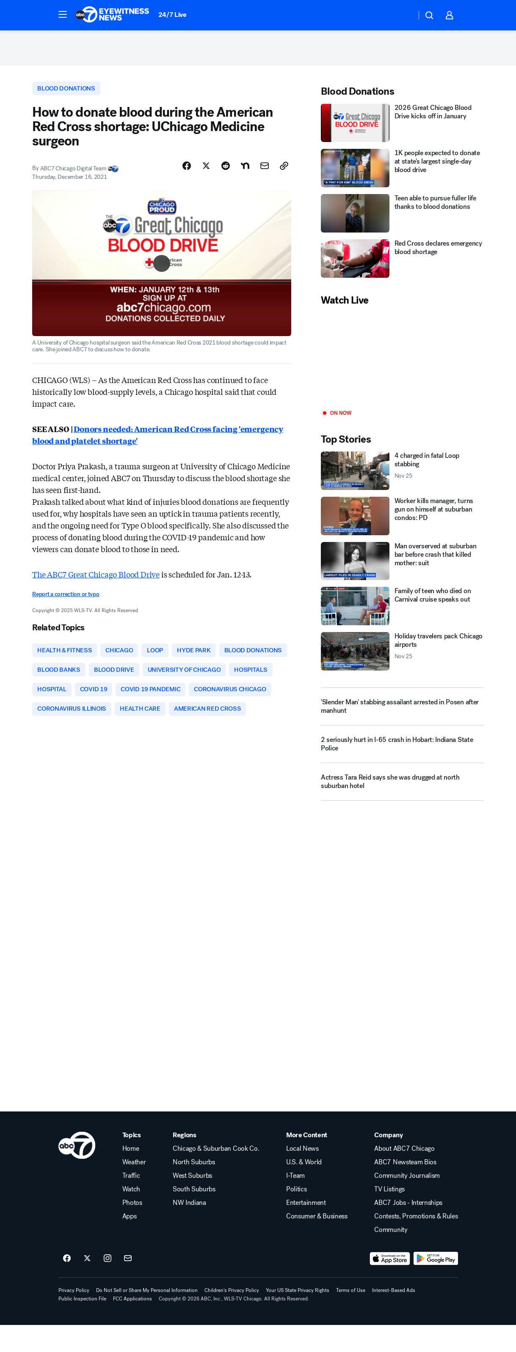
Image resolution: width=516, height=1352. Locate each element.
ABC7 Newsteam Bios (405, 1189)
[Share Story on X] (206, 169)
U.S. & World (304, 1189)
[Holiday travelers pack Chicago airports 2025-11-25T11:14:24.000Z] (402, 654)
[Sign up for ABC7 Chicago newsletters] (127, 1285)
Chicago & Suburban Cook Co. (216, 1175)
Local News (302, 1175)
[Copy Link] (284, 169)
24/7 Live (172, 14)
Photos (132, 1229)
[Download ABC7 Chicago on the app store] (390, 1285)
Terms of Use (350, 1317)
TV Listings (389, 1216)
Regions (184, 1162)
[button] (63, 14)
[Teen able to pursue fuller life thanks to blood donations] (402, 216)
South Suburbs (194, 1216)
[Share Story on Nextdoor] (245, 169)
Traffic (131, 1202)
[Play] (402, 361)
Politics (296, 1216)
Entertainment (306, 1229)
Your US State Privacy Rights (297, 1317)
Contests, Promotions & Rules (416, 1243)
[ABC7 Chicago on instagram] (107, 1285)
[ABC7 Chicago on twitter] (87, 1285)
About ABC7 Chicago (404, 1175)
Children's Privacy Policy (231, 1317)
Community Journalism (407, 1202)
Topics (131, 1162)
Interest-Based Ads (393, 1317)
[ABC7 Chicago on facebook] (66, 1285)
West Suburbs (192, 1202)
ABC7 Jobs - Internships (408, 1229)
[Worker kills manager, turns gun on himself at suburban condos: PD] (402, 518)
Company (388, 1162)
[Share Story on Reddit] (225, 169)
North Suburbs (194, 1189)
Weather (134, 1189)
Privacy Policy (73, 1317)
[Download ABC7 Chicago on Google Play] (436, 1285)
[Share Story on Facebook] (186, 169)
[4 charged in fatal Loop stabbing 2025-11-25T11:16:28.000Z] (402, 473)
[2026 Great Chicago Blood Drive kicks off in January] (402, 126)
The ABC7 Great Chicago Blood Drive (96, 577)
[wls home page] (76, 1172)
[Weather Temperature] (403, 15)
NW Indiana (189, 1229)
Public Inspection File (82, 1325)
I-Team (295, 1202)
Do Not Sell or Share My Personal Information (147, 1317)
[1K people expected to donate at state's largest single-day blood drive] (402, 171)
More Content (306, 1162)
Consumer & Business (317, 1243)
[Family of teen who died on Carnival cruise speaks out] (402, 609)
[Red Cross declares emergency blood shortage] (402, 261)
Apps (129, 1243)
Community (390, 1256)
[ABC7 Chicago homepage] (112, 15)
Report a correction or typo (65, 598)
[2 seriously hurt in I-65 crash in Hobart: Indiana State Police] (402, 750)
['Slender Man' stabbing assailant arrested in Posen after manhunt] (402, 709)
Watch (131, 1216)
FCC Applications (132, 1325)
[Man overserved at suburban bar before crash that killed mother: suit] (402, 564)
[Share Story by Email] (264, 169)
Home (130, 1175)
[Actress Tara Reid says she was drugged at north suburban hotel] (402, 788)
